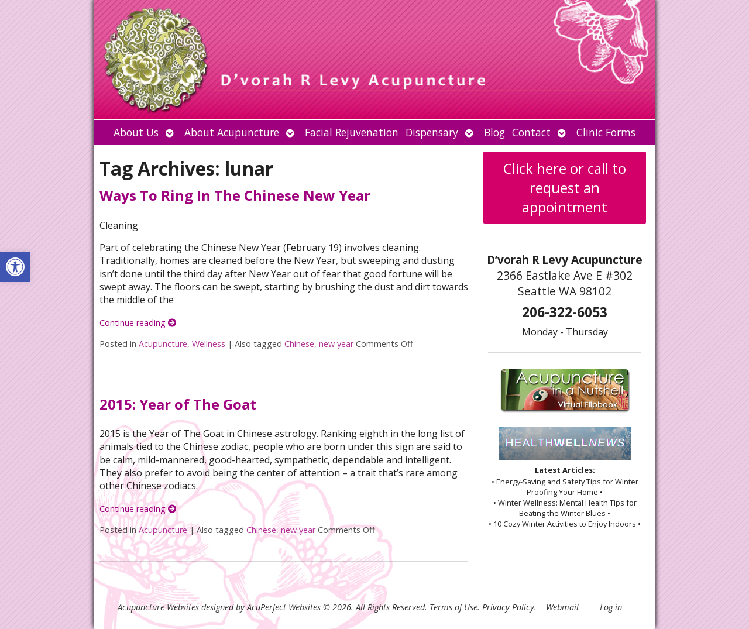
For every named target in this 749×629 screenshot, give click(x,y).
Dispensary (432, 132)
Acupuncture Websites (158, 607)
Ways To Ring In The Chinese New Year (234, 195)
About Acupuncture (231, 132)
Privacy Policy (508, 607)
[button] (15, 267)
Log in (611, 607)
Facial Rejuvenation (351, 132)
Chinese (299, 343)
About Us (136, 132)
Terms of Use (453, 607)
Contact (531, 132)
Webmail (562, 607)
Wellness (208, 343)
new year (336, 343)
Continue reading (137, 322)
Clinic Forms (605, 132)
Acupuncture (163, 343)
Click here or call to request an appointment (564, 187)
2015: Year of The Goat (177, 404)
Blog (494, 132)
